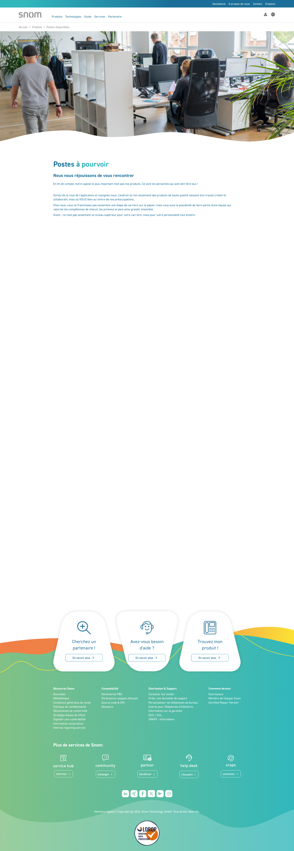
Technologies (73, 16)
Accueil (23, 27)
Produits (57, 16)
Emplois (37, 27)
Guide (87, 16)
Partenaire (115, 16)
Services (99, 16)
